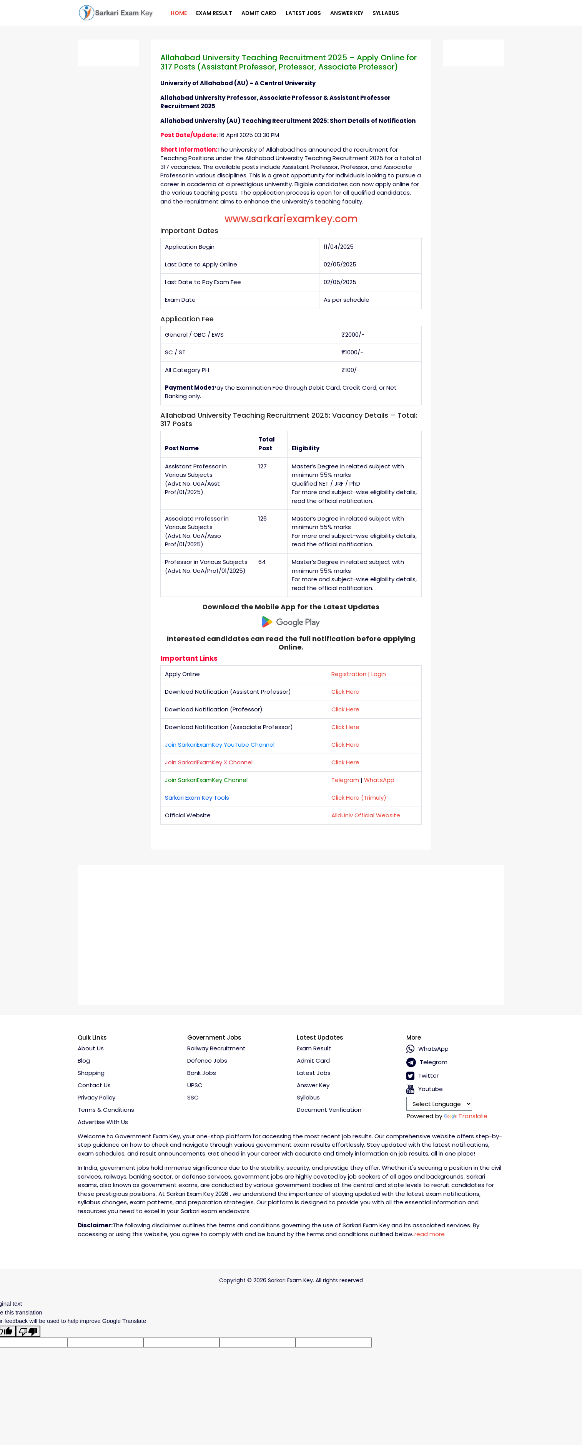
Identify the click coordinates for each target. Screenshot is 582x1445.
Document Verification (329, 1110)
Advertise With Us (103, 1122)
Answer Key (346, 13)
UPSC (195, 1085)
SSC (193, 1097)
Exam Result (214, 13)
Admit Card (258, 13)
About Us (91, 1048)
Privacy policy (96, 1097)
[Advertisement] (291, 932)
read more (429, 1234)
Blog (84, 1060)
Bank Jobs (201, 1073)
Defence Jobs (207, 1060)
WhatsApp (379, 780)
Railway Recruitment (216, 1048)
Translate (465, 1116)
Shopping (91, 1073)
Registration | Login (358, 674)
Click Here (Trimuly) (358, 798)
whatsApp (427, 1049)
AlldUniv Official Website (365, 815)
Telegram (345, 780)
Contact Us (94, 1085)
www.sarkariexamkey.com (291, 219)
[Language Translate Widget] (439, 1104)
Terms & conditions (106, 1110)
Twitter (422, 1076)
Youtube (424, 1089)
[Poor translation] (28, 1331)
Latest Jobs (303, 13)
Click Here (345, 692)
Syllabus (385, 13)
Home (179, 13)
